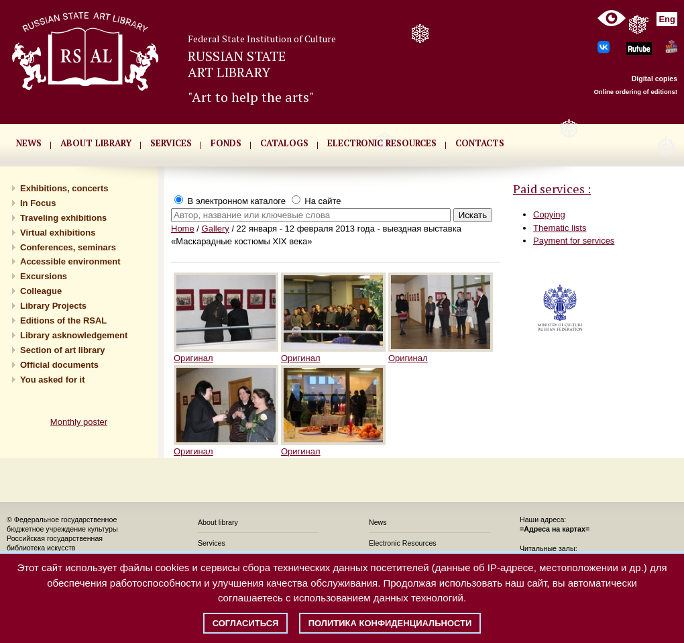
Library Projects (53, 306)
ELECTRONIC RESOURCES (382, 143)
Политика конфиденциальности (390, 623)
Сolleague (41, 291)
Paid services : (552, 189)
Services (211, 543)
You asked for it (52, 380)
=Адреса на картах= (554, 529)
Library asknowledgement (73, 335)
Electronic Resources (403, 543)
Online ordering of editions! (635, 91)
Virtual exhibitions (57, 233)
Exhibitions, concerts (64, 188)
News (378, 522)
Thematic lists (559, 228)
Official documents (59, 365)
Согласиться (246, 623)
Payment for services (573, 241)
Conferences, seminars (68, 247)
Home (182, 229)
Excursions (43, 276)
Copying (549, 214)
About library (95, 143)
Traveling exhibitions (63, 218)
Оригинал (193, 358)
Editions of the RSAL (63, 320)
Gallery (215, 229)
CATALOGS (284, 143)
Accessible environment (70, 261)
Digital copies (654, 79)
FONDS (226, 143)
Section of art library (62, 350)
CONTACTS (479, 143)
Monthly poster (78, 422)
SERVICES (171, 143)
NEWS (29, 143)
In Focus (38, 203)
